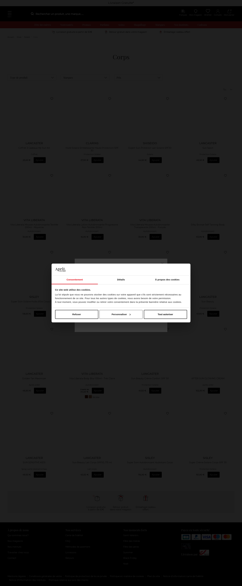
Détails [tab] (121, 279)
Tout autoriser (165, 314)
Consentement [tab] (75, 279)
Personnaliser (121, 314)
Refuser (76, 314)
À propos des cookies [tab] (167, 279)
